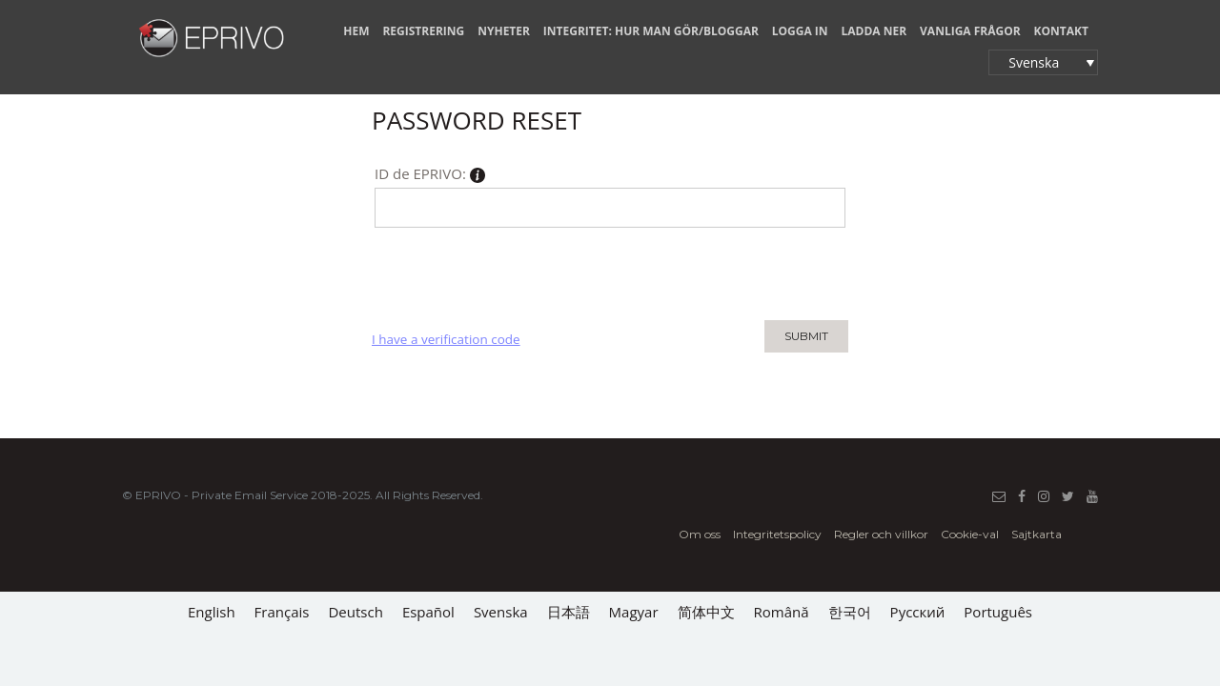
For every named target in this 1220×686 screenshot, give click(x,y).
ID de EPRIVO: (430, 176)
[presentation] (516, 273)
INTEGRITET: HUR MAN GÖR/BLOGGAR (651, 31)
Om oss (700, 534)
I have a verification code (446, 339)
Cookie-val (970, 534)
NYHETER (504, 31)
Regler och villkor (881, 534)
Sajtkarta (1036, 534)
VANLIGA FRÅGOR (970, 31)
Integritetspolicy (777, 534)
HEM (356, 31)
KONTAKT (1061, 31)
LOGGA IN (800, 31)
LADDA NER (874, 31)
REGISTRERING (423, 31)
